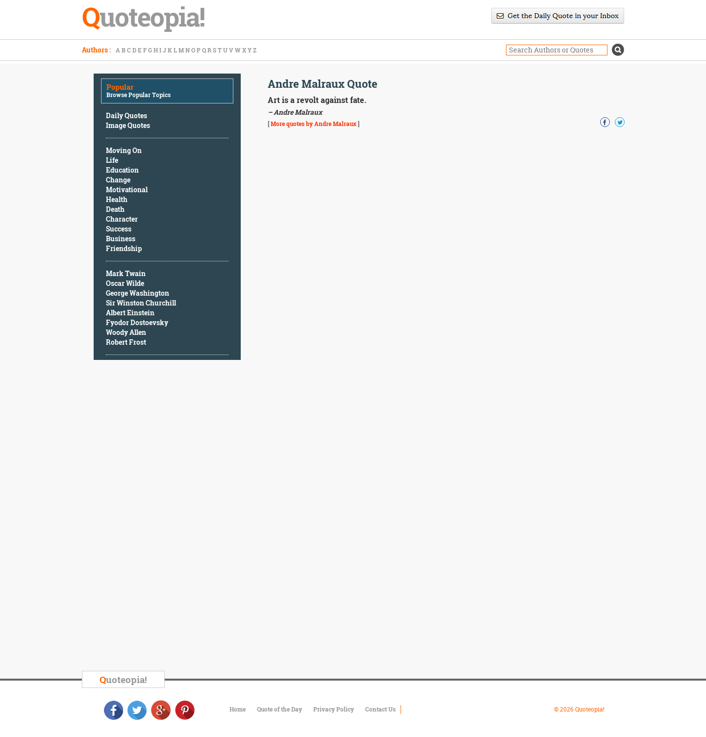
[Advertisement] (167, 517)
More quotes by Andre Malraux (313, 123)
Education (122, 170)
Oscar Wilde (125, 283)
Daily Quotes (126, 115)
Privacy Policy (333, 709)
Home (237, 709)
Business (120, 238)
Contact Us (380, 709)
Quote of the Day (279, 709)
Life (112, 160)
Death (115, 209)
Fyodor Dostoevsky (137, 322)
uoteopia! (123, 679)
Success (118, 228)
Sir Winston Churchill (141, 302)
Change (118, 179)
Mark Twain (126, 273)
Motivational (127, 189)
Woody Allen (126, 332)
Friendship (124, 248)
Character (122, 219)
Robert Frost (126, 342)
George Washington (137, 293)
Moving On (124, 150)
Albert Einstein (130, 312)
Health (116, 199)
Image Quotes (128, 125)
